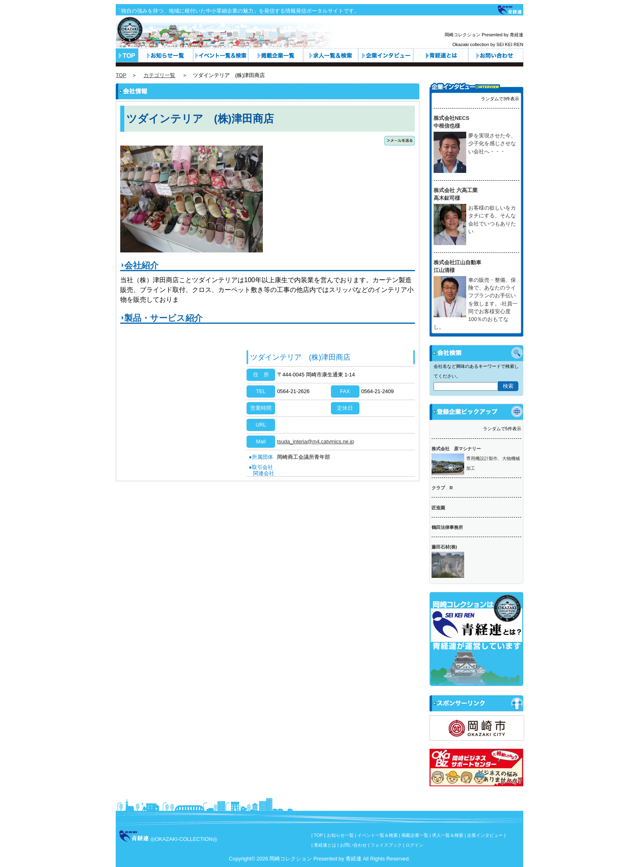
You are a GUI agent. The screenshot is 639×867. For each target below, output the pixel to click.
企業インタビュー (385, 55)
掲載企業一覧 (414, 835)
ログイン (414, 845)
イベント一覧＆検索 (220, 55)
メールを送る (399, 141)
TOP (121, 75)
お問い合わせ (495, 55)
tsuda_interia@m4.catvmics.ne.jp (315, 441)
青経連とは (440, 55)
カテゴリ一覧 (275, 55)
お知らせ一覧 (165, 55)
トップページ (127, 55)
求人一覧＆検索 (330, 55)
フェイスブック (386, 845)
